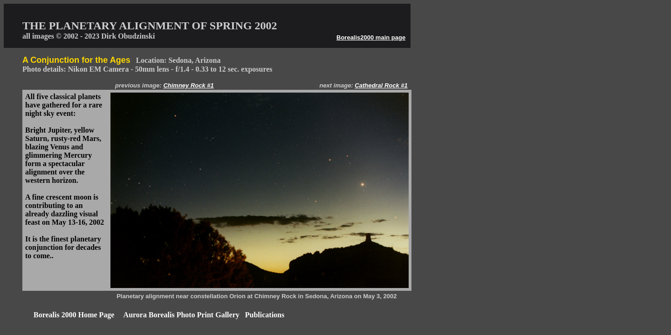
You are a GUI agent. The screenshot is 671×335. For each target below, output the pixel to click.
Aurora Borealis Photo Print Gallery (181, 315)
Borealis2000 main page (370, 37)
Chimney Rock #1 (188, 85)
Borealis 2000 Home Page (74, 315)
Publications (264, 315)
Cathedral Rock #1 (381, 85)
